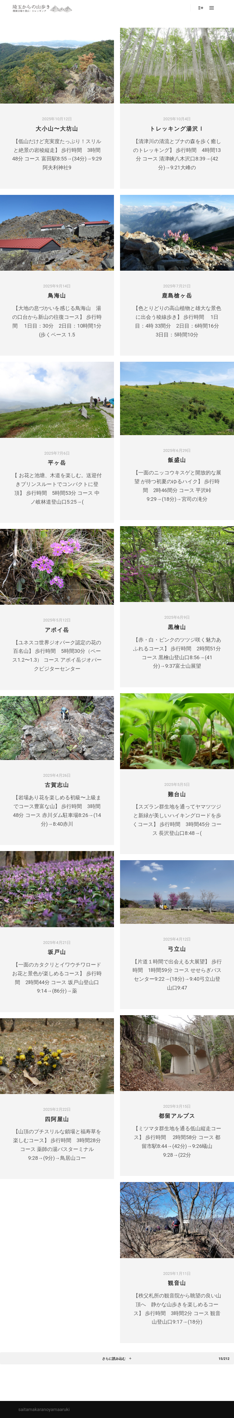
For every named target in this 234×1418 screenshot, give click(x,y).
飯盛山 (177, 460)
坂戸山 (57, 952)
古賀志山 (57, 785)
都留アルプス (177, 1116)
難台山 (177, 794)
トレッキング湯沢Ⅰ (177, 129)
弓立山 (177, 949)
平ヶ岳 (57, 463)
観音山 (177, 1283)
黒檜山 (177, 627)
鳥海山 (57, 296)
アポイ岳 (57, 630)
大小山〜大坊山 (57, 129)
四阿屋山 (57, 1119)
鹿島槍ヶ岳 (177, 296)
